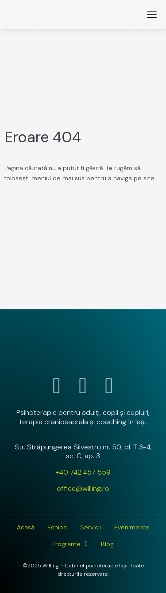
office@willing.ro (83, 488)
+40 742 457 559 (83, 472)
